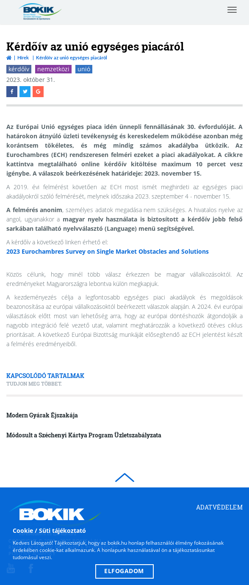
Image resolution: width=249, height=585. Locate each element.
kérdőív (18, 69)
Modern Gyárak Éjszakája (42, 415)
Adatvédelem (219, 507)
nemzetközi (53, 69)
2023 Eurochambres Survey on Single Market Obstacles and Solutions (107, 251)
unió (83, 69)
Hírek (23, 57)
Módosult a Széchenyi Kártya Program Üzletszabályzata (83, 435)
